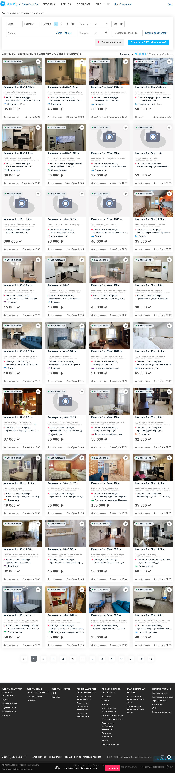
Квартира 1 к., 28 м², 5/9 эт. (150, 429)
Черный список (55, 759)
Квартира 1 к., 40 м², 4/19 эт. (20, 633)
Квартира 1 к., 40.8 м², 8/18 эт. (65, 156)
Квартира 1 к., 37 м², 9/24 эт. (151, 224)
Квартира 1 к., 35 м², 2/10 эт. (64, 633)
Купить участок (61, 691)
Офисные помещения (112, 717)
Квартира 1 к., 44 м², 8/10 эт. (20, 88)
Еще (96, 4)
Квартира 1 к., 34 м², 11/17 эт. (108, 88)
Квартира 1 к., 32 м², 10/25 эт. (108, 224)
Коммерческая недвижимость (84, 700)
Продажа (45, 4)
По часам (80, 4)
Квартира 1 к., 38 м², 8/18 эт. (20, 565)
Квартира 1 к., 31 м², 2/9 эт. (19, 156)
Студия (105, 702)
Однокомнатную (9, 706)
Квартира (25, 13)
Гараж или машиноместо (83, 717)
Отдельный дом (34, 699)
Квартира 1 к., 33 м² (59, 292)
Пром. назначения (110, 746)
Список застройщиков (162, 699)
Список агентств (159, 695)
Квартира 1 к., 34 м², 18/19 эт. (64, 224)
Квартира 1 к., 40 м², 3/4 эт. (19, 292)
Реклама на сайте (72, 759)
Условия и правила (91, 759)
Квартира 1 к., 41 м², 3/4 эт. (63, 360)
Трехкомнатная (9, 714)
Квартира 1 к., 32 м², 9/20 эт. (151, 565)
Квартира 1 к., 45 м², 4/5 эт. (106, 429)
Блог (154, 710)
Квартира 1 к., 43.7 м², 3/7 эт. (151, 88)
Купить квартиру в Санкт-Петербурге (12, 694)
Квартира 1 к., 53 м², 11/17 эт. (64, 497)
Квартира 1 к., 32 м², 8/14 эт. (151, 497)
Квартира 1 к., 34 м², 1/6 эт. (150, 156)
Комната (6, 718)
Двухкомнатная (9, 710)
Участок (105, 743)
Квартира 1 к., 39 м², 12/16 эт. (108, 360)
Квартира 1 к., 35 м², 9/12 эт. (107, 565)
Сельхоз (56, 699)
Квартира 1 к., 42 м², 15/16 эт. (20, 497)
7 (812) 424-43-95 (14, 759)
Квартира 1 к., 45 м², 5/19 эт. (151, 360)
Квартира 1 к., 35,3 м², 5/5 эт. (64, 88)
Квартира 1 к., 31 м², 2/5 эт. (19, 429)
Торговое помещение (112, 721)
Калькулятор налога (161, 714)
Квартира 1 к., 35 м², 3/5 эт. (150, 633)
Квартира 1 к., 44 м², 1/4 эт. (106, 292)
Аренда (63, 4)
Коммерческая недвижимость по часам (135, 711)
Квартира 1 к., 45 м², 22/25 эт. (20, 360)
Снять (15, 13)
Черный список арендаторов (159, 705)
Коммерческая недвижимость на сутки (135, 701)
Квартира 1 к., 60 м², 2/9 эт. (106, 497)
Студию (5, 702)
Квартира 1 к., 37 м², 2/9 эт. (106, 156)
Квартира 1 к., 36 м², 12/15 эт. (64, 429)
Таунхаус (31, 702)
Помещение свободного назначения (82, 708)
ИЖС (54, 695)
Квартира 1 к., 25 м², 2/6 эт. (19, 224)
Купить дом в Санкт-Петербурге (37, 693)
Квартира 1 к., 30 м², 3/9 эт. (63, 565)
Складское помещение (107, 737)
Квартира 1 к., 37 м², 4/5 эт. (150, 292)
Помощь (42, 759)
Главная (5, 13)
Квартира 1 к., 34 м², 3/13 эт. (107, 633)
